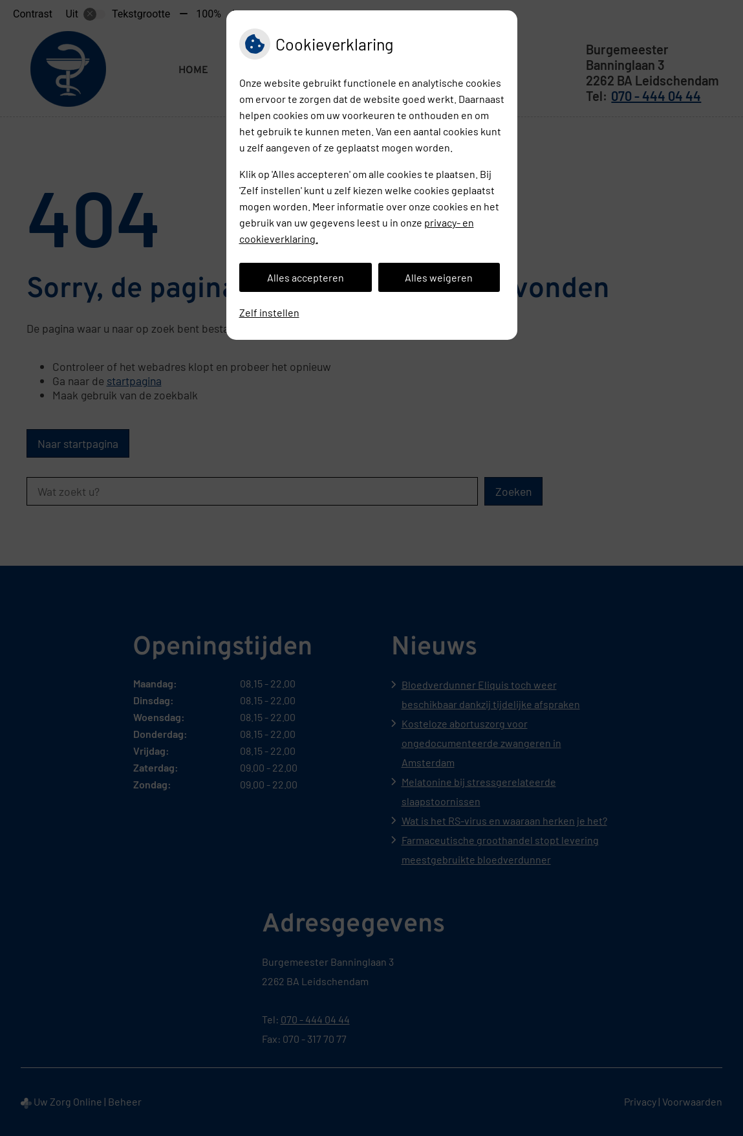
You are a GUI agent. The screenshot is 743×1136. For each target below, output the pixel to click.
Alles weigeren (439, 277)
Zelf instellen (269, 312)
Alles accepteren (305, 277)
